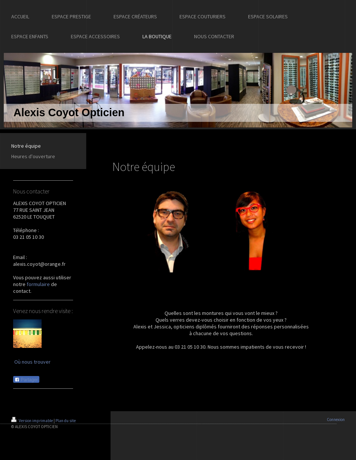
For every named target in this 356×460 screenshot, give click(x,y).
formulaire (38, 284)
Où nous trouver (32, 361)
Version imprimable (32, 420)
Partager (26, 379)
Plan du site (65, 420)
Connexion (336, 419)
